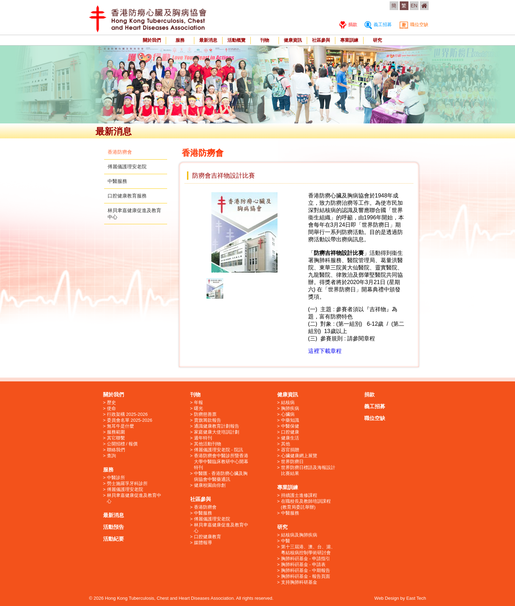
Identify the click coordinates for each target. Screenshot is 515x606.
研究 (377, 40)
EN (414, 5)
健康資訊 (293, 40)
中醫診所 (116, 477)
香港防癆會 (120, 152)
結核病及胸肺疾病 (299, 535)
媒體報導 (203, 542)
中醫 (285, 540)
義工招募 (378, 24)
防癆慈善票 (205, 414)
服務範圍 (116, 432)
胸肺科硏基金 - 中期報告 (305, 570)
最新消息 (208, 40)
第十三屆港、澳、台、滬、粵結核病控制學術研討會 (308, 549)
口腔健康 (290, 432)
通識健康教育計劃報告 (216, 426)
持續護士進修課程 (299, 495)
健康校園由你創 (210, 485)
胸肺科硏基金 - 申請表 (303, 564)
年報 (198, 402)
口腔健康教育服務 (127, 196)
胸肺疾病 (290, 408)
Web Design (386, 598)
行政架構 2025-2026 (127, 414)
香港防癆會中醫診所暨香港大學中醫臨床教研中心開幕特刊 (221, 461)
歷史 (111, 402)
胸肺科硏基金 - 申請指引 (305, 558)
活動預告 (113, 527)
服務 (180, 40)
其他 (285, 443)
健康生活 (290, 438)
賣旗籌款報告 (207, 420)
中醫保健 (290, 426)
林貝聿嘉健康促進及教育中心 (134, 498)
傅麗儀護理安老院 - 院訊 (218, 449)
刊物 (264, 40)
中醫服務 (117, 181)
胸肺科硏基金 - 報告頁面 (305, 576)
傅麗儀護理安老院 (127, 166)
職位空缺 (414, 24)
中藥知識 (290, 420)
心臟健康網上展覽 (299, 455)
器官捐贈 (290, 449)
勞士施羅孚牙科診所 (127, 483)
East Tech (416, 598)
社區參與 (321, 40)
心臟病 (288, 414)
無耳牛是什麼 (120, 426)
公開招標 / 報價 (122, 443)
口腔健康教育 (207, 536)
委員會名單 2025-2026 (130, 420)
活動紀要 (113, 539)
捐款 (348, 24)
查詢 (111, 455)
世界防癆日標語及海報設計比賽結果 (308, 470)
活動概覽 (236, 40)
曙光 (198, 408)
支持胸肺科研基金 (299, 582)
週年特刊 (203, 438)
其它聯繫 (116, 438)
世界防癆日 (292, 461)
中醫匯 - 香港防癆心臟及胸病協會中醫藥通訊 (221, 476)
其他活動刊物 (207, 443)
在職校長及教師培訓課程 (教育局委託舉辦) (306, 504)
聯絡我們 (116, 449)
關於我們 (152, 40)
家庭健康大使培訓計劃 (216, 432)
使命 (111, 408)
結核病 (288, 402)
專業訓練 (349, 40)
